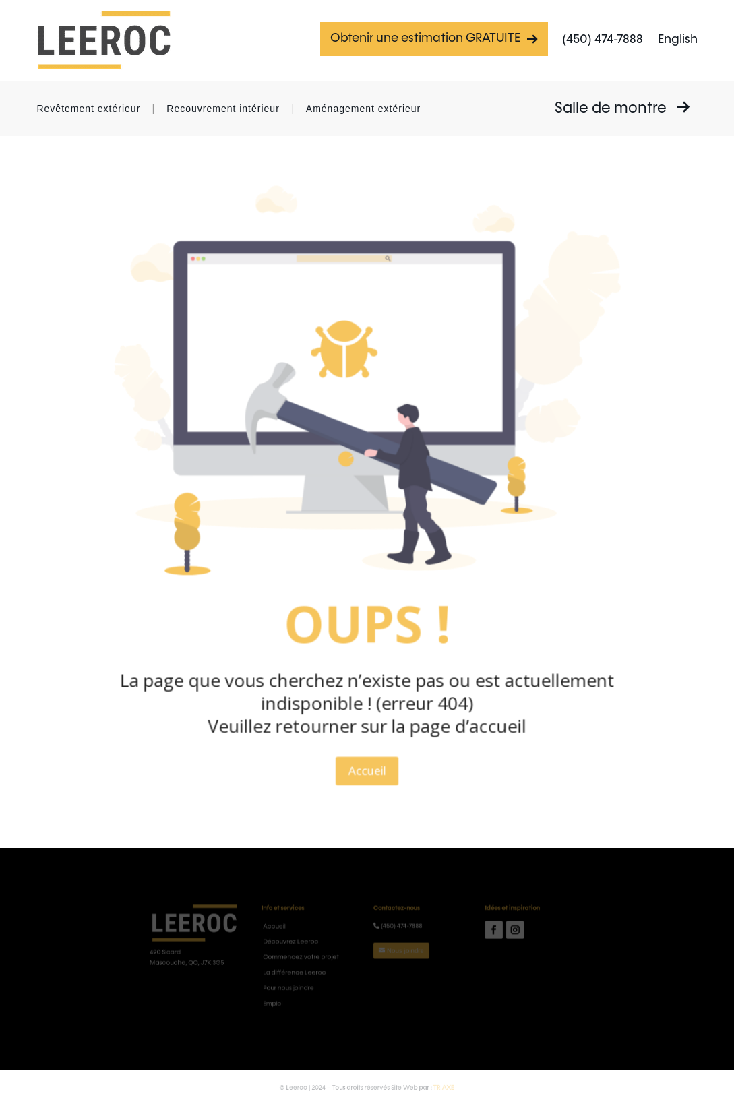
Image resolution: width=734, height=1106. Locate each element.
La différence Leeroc (310, 970)
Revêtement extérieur (88, 108)
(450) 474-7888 (602, 40)
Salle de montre (622, 108)
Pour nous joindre (305, 982)
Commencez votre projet (315, 958)
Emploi (293, 994)
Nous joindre (397, 952)
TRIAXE (427, 1087)
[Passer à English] (678, 40)
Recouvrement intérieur (223, 108)
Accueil (367, 711)
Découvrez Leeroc (307, 946)
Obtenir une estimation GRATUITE (434, 38)
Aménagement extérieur (363, 108)
